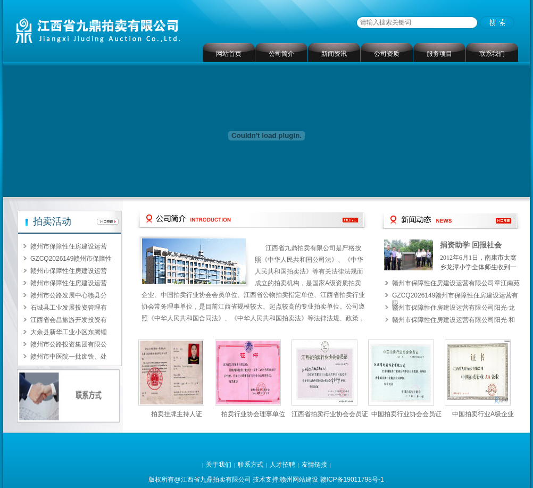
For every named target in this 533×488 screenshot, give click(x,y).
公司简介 (281, 53)
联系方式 (250, 464)
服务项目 (439, 53)
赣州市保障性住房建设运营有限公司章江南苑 (456, 283)
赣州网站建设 (299, 479)
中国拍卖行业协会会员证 (406, 414)
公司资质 (386, 53)
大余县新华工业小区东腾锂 (68, 332)
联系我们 (492, 53)
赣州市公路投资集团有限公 (68, 344)
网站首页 (228, 53)
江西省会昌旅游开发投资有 (68, 320)
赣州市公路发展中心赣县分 (68, 295)
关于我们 (218, 464)
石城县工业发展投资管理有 (68, 307)
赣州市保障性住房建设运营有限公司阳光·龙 (453, 307)
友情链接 (314, 464)
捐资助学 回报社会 (471, 245)
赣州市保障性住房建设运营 (68, 246)
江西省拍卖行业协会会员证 (330, 414)
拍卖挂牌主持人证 (176, 414)
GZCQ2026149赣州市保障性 (71, 258)
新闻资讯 (334, 53)
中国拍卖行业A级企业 (483, 414)
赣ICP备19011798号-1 (352, 479)
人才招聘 (282, 464)
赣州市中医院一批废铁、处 (68, 356)
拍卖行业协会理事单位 (253, 414)
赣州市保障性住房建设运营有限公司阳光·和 (453, 320)
